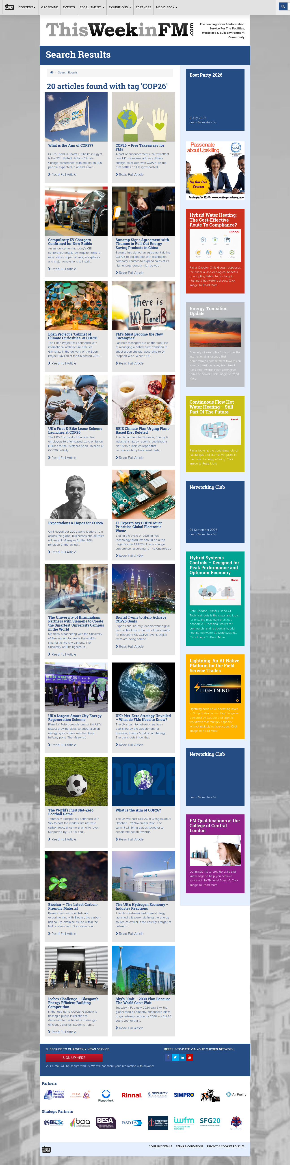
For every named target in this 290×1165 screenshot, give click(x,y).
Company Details (160, 1146)
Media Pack (167, 7)
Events (69, 7)
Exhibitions (120, 7)
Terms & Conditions (189, 1146)
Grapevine (49, 7)
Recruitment (92, 7)
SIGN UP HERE (74, 1058)
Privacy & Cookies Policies (226, 1146)
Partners (143, 7)
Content (28, 7)
